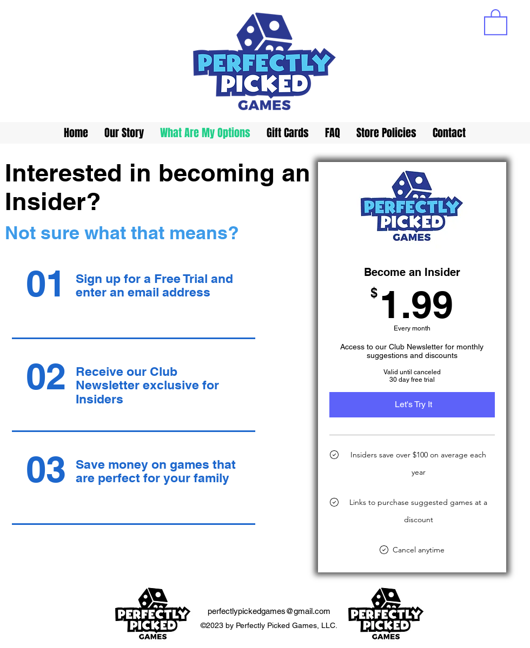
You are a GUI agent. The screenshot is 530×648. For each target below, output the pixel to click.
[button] (495, 21)
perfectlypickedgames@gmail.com (269, 611)
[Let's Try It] (412, 404)
